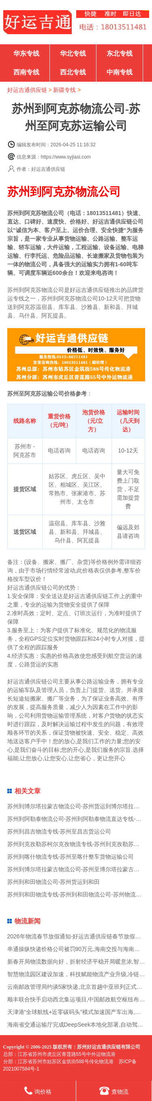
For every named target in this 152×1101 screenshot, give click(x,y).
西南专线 (26, 72)
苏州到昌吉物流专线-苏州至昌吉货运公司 (59, 831)
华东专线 (26, 53)
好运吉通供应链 (27, 90)
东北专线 (120, 53)
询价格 (37, 1090)
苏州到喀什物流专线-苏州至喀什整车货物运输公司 (70, 856)
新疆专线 (64, 90)
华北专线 (73, 53)
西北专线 (73, 72)
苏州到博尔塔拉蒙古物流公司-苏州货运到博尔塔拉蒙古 (76, 806)
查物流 (113, 1090)
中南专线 (120, 72)
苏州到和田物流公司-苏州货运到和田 (53, 882)
